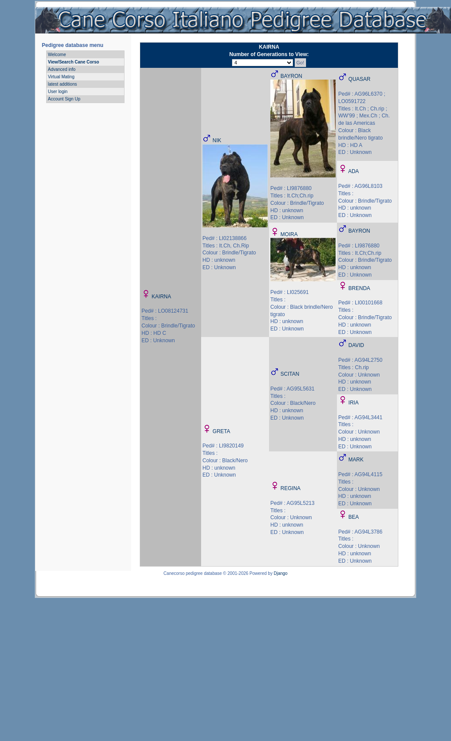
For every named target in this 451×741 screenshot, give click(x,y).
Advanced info (61, 69)
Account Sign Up (64, 99)
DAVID (356, 345)
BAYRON (291, 76)
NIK (216, 140)
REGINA (290, 488)
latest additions (62, 84)
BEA (353, 517)
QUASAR (359, 79)
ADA (353, 171)
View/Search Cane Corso (73, 62)
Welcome (57, 54)
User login (57, 91)
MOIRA (288, 234)
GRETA (221, 431)
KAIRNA (161, 297)
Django (281, 573)
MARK (355, 460)
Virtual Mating (61, 76)
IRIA (353, 403)
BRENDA (359, 288)
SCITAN (289, 374)
